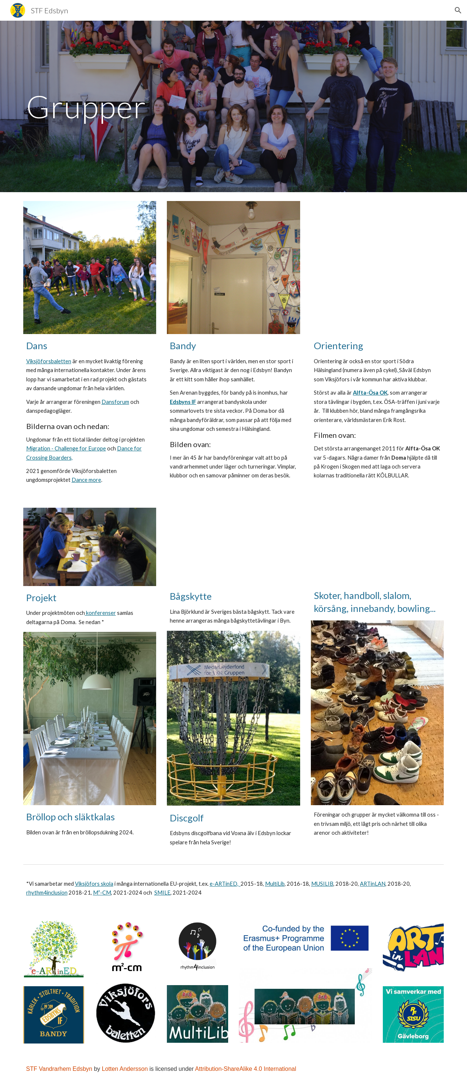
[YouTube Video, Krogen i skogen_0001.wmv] (377, 267)
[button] (458, 10)
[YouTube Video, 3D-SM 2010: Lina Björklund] (233, 546)
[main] (233, 106)
